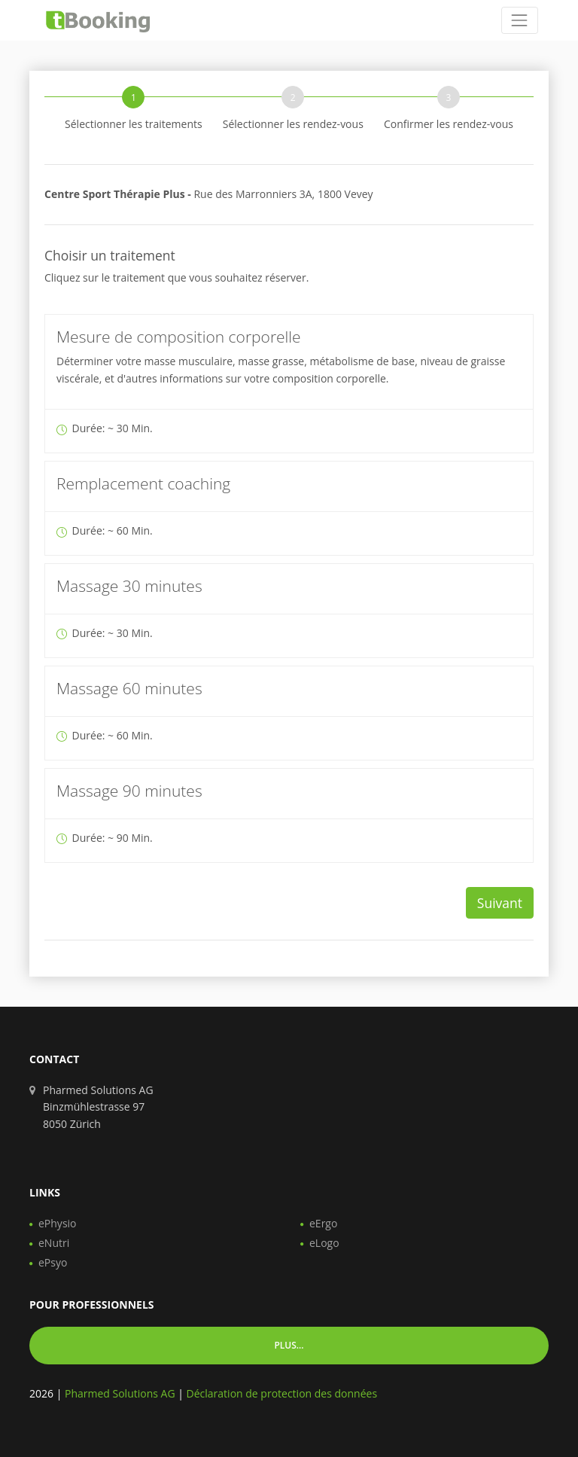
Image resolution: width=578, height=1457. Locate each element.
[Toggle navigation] (519, 20)
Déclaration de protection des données (282, 1393)
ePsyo (52, 1262)
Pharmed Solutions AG (120, 1393)
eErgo (323, 1223)
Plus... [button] (288, 1345)
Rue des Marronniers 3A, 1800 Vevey (208, 194)
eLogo (324, 1243)
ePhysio (57, 1223)
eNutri (53, 1243)
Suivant (499, 903)
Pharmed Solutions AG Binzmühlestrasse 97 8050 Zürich (98, 1107)
